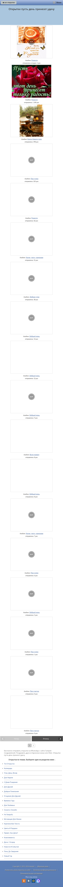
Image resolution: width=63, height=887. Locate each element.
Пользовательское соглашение (31, 873)
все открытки (9, 3)
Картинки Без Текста (12, 824)
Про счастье (34, 691)
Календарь (8, 768)
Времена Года (9, 801)
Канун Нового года (34, 139)
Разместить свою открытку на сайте (18, 870)
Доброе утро (34, 297)
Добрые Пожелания (11, 791)
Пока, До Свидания (11, 851)
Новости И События (11, 847)
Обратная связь (42, 866)
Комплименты (9, 838)
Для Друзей (8, 787)
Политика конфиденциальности (44, 870)
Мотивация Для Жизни (12, 819)
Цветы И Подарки (10, 828)
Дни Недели (8, 778)
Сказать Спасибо (10, 810)
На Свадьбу (8, 814)
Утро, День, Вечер (10, 773)
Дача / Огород (9, 842)
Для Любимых (9, 805)
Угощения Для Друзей (12, 796)
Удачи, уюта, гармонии (34, 257)
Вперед (46, 739)
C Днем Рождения (11, 782)
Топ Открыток (9, 764)
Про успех (34, 179)
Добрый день (34, 336)
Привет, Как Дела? (11, 833)
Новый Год (8, 856)
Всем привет (34, 455)
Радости (35, 60)
